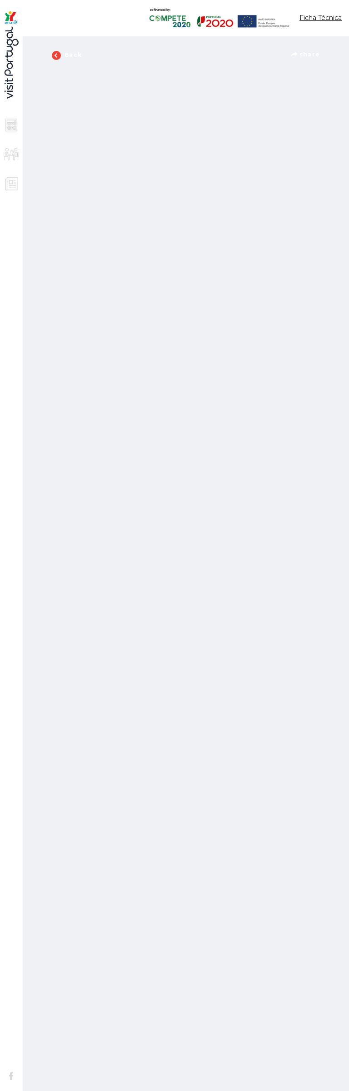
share (305, 54)
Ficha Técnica (320, 18)
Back (67, 55)
